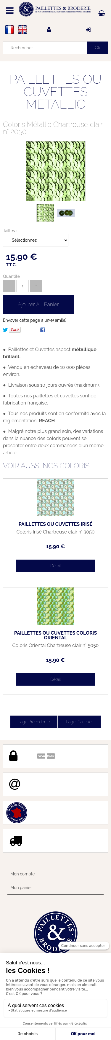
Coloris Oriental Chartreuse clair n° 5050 (55, 645)
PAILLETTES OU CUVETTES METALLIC (55, 92)
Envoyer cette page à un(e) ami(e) (34, 320)
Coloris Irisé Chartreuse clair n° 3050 (55, 532)
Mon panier (21, 887)
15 (55, 546)
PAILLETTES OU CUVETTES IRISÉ (55, 524)
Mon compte (22, 874)
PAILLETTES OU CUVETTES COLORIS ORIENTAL (55, 635)
